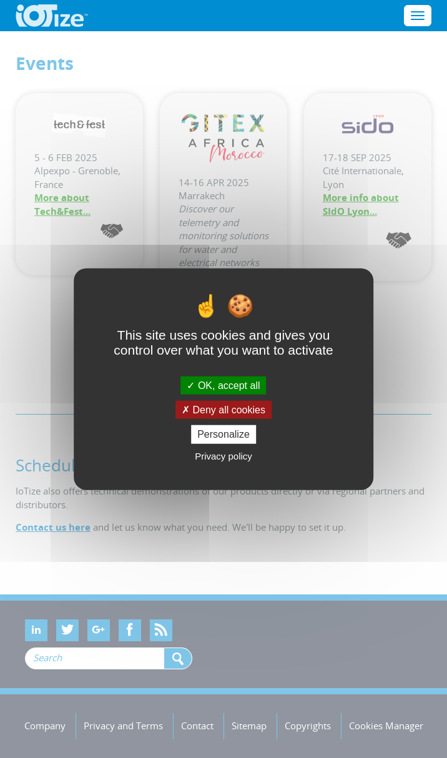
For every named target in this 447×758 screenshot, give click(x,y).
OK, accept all (223, 385)
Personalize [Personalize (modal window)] (223, 434)
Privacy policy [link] (223, 455)
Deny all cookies (223, 410)
